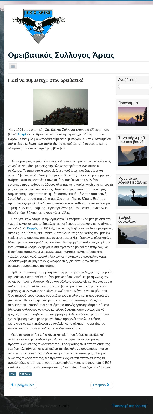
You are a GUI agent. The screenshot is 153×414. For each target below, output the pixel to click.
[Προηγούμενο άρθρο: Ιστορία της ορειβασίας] (22, 385)
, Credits (63, 406)
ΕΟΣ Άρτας (25, 374)
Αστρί (21, 134)
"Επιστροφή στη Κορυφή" (129, 406)
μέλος (13, 374)
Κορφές (32, 228)
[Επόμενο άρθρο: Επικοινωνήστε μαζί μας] (101, 385)
